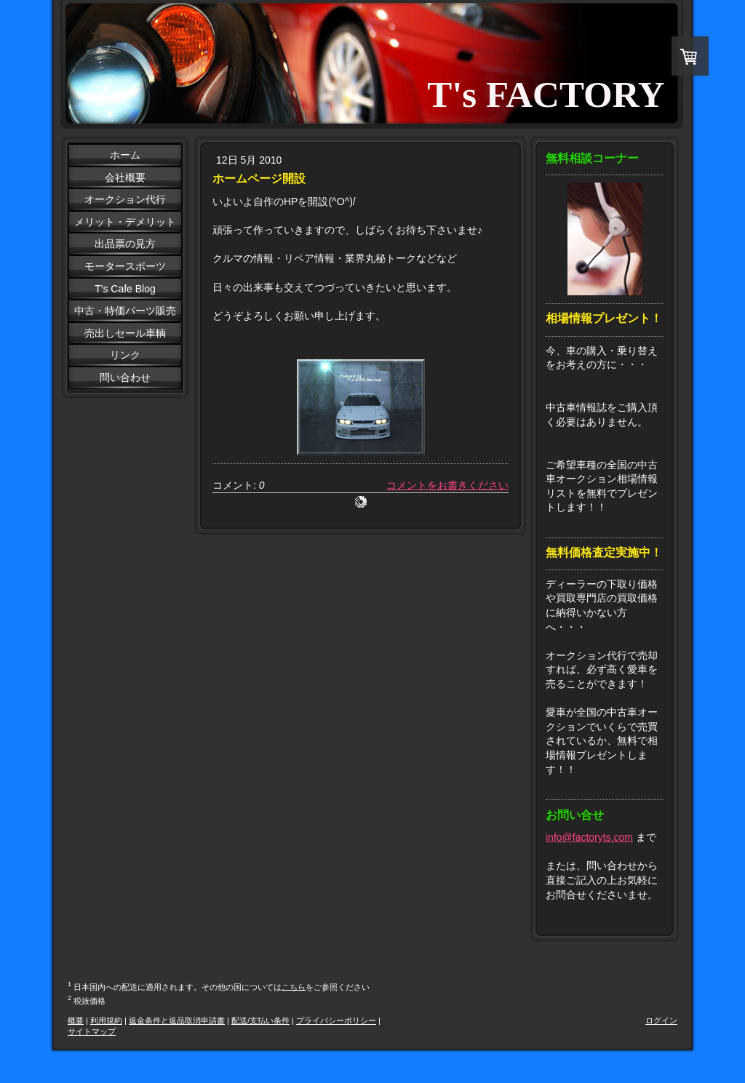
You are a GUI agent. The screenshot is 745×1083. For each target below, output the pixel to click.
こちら (294, 986)
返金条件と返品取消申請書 (177, 1020)
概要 (76, 1020)
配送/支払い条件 (260, 1020)
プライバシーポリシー (336, 1020)
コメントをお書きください (447, 485)
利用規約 (106, 1020)
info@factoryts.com (589, 837)
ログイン (661, 1020)
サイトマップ (92, 1031)
